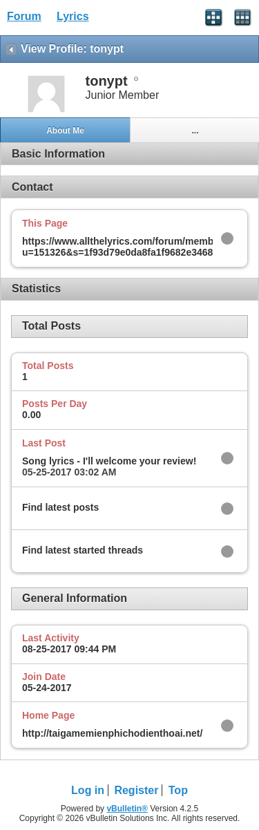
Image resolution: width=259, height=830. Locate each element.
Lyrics (73, 16)
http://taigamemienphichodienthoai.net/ (112, 733)
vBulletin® (127, 808)
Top (178, 790)
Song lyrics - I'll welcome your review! (109, 460)
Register (136, 790)
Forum (24, 16)
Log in (87, 790)
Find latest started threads (82, 550)
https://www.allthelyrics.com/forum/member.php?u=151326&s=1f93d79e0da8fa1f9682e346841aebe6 (136, 247)
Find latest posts (60, 507)
